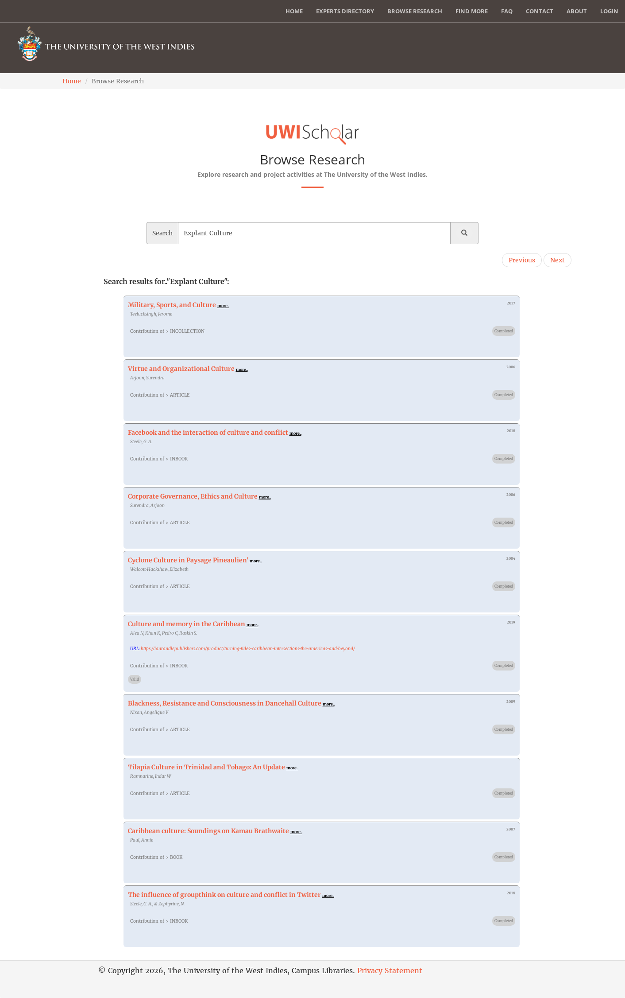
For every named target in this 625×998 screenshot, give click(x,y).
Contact (539, 11)
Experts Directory (345, 11)
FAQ (507, 11)
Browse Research (414, 11)
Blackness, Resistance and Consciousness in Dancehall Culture (224, 703)
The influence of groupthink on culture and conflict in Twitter (224, 895)
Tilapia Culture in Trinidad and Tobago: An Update (206, 767)
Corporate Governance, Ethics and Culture (193, 496)
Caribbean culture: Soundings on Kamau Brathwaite (208, 831)
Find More (471, 11)
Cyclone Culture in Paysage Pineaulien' (188, 560)
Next (557, 260)
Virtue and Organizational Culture (181, 369)
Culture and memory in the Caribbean (186, 624)
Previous (522, 260)
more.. (223, 305)
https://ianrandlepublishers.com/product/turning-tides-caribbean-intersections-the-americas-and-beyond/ (248, 648)
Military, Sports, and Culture (172, 305)
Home (294, 11)
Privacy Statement (389, 970)
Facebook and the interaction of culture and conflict (208, 433)
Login (609, 11)
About (577, 11)
